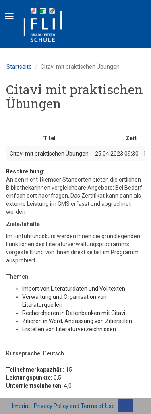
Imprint (21, 406)
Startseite (19, 66)
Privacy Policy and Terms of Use (74, 406)
